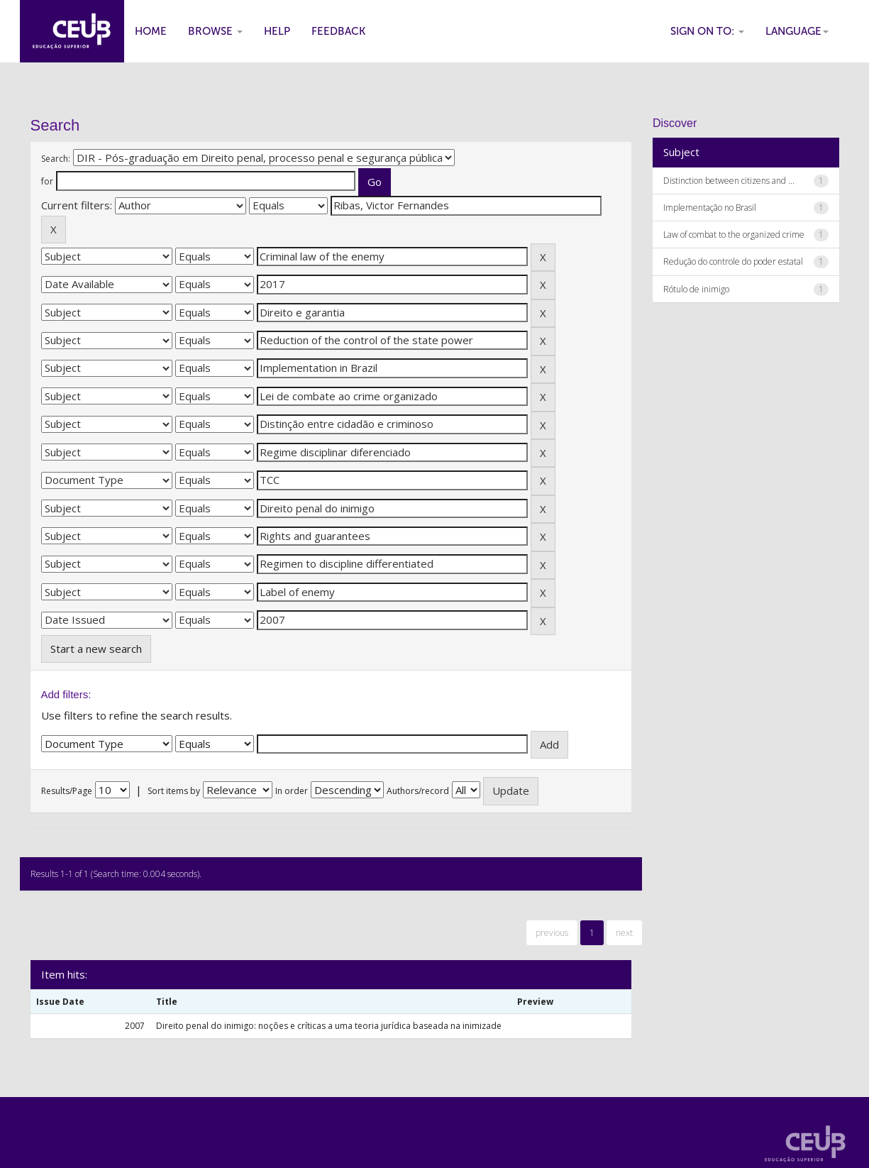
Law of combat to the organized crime (733, 234)
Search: (55, 159)
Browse (215, 31)
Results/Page (66, 791)
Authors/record (418, 791)
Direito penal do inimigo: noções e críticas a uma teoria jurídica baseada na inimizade (329, 1026)
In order (291, 791)
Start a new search (96, 648)
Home (151, 31)
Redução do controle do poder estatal (733, 261)
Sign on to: (707, 31)
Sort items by (174, 791)
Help (277, 31)
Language (797, 31)
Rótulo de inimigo (696, 289)
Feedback (338, 31)
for (47, 181)
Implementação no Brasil (709, 208)
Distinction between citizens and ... (729, 181)
